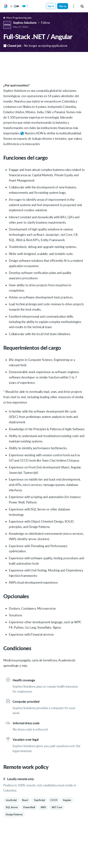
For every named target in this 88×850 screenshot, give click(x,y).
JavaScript (11, 800)
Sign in (51, 6)
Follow (45, 23)
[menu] (73, 6)
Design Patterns (14, 814)
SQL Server (12, 807)
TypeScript (39, 800)
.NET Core (56, 807)
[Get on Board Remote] (5, 6)
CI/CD (53, 800)
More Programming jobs (17, 17)
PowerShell (29, 807)
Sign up (62, 6)
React (25, 800)
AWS (43, 807)
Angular (67, 800)
